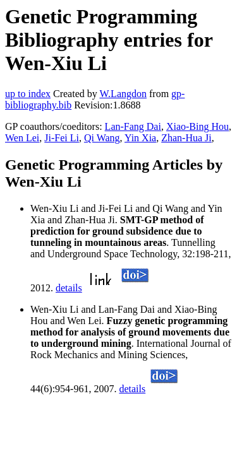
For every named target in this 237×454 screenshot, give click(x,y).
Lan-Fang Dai (133, 126)
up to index (28, 93)
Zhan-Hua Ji (186, 137)
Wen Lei (22, 137)
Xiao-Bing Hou (197, 126)
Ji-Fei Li (61, 137)
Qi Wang (102, 137)
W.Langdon (123, 93)
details (69, 287)
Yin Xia (140, 137)
